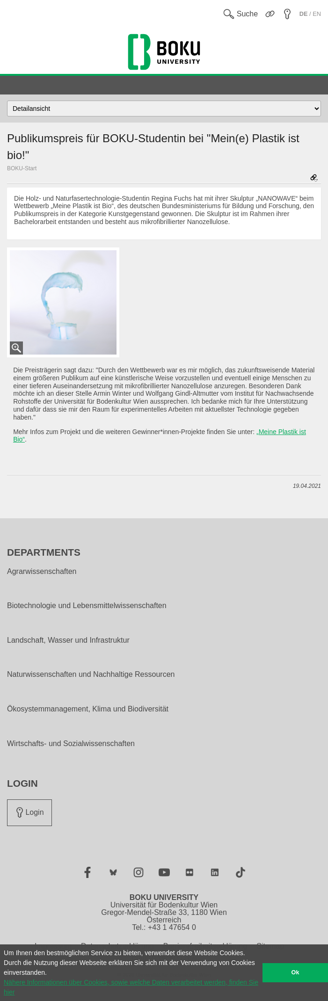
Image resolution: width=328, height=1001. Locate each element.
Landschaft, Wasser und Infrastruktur (68, 640)
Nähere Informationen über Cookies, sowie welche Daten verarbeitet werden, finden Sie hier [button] (131, 987)
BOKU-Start (21, 168)
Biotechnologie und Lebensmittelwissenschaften (87, 605)
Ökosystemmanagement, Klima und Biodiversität (87, 709)
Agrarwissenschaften (42, 571)
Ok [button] (295, 972)
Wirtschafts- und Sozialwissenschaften (71, 743)
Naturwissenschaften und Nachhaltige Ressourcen (91, 674)
